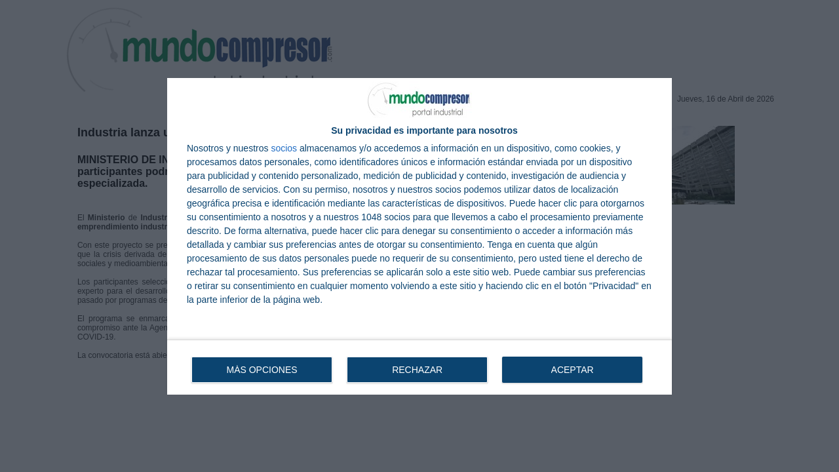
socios (284, 148)
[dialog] (419, 236)
